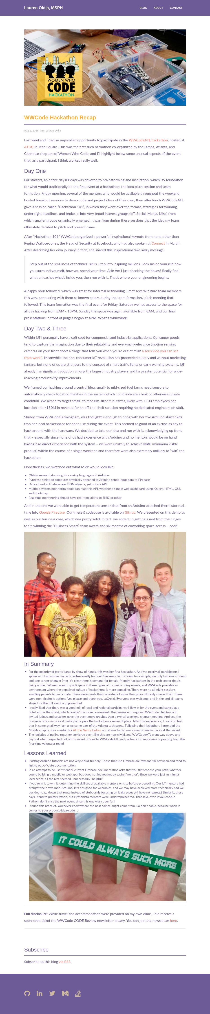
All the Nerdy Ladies (87, 730)
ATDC (29, 147)
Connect (158, 243)
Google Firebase (52, 512)
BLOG (143, 7)
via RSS (65, 961)
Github (130, 512)
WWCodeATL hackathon (148, 140)
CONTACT (176, 7)
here (173, 920)
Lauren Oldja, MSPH (43, 8)
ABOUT (158, 7)
